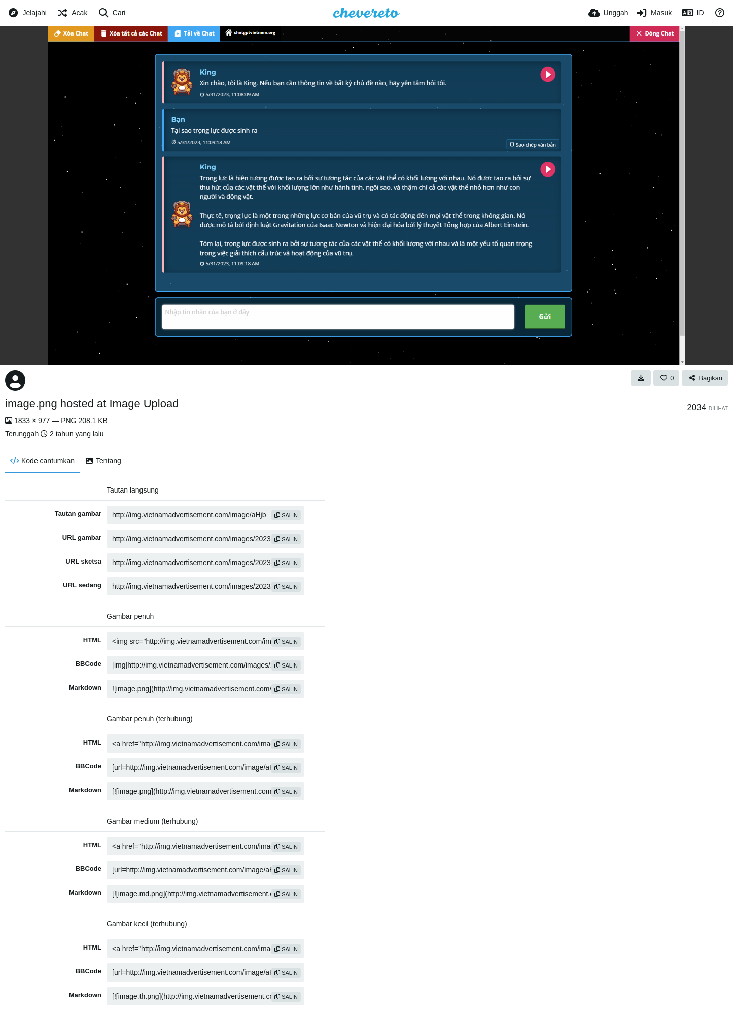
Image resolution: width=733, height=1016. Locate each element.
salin (286, 515)
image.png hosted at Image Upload (92, 403)
